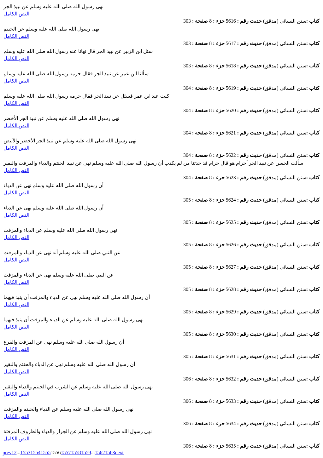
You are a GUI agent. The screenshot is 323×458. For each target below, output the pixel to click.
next (119, 452)
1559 (86, 452)
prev (7, 452)
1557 (66, 452)
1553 (25, 452)
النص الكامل (16, 13)
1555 (45, 452)
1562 (100, 452)
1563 (110, 452)
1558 (76, 452)
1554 (35, 452)
